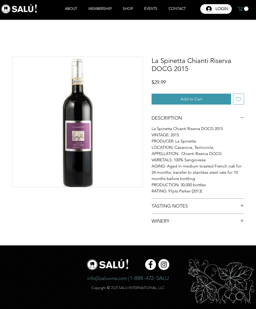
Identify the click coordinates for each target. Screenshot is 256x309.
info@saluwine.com (107, 278)
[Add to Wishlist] (238, 99)
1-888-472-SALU (149, 278)
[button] (243, 9)
